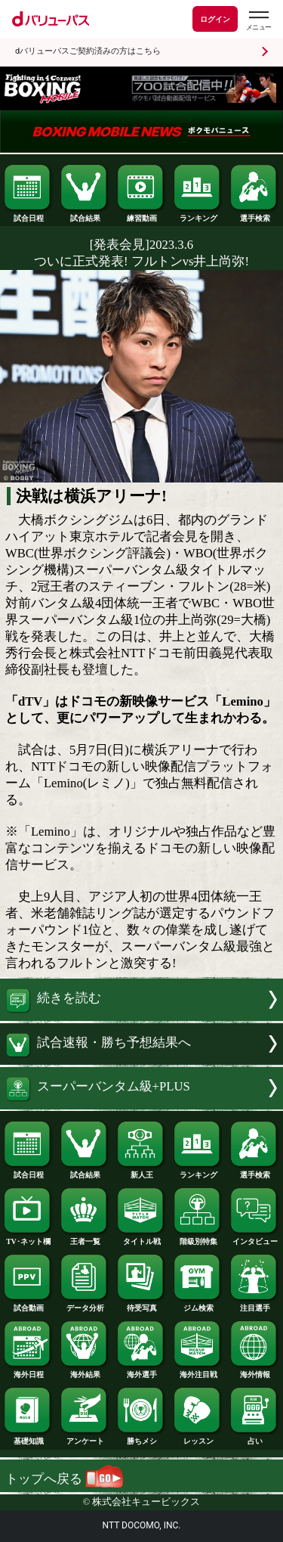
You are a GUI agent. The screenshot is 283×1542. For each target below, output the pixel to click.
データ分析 (84, 1304)
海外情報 (254, 1371)
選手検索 (254, 214)
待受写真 (141, 1304)
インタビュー (254, 1238)
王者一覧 (84, 1238)
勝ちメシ (141, 1437)
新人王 (141, 1171)
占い (254, 1437)
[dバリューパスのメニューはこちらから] (258, 20)
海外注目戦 (197, 1371)
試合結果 (84, 214)
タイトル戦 (141, 1238)
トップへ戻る (64, 1479)
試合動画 (28, 1304)
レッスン (197, 1437)
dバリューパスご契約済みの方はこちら (88, 51)
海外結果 (84, 1371)
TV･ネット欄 (28, 1238)
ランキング (197, 214)
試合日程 (28, 214)
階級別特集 (197, 1238)
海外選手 (141, 1371)
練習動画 (141, 214)
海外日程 (28, 1371)
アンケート (84, 1437)
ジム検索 (197, 1304)
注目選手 (254, 1304)
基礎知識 (28, 1437)
